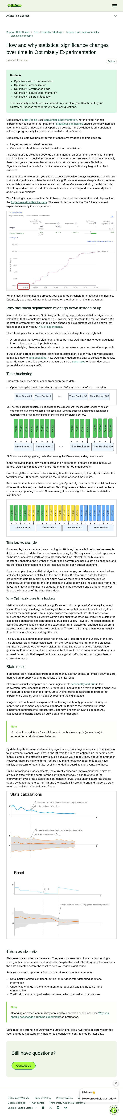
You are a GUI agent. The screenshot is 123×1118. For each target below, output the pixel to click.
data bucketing (37, 357)
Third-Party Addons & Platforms (67, 1102)
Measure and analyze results (82, 32)
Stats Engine (29, 119)
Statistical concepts (22, 35)
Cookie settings (16, 1102)
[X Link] (50, 1107)
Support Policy (43, 1097)
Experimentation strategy (48, 32)
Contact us (23, 1065)
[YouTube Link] (65, 1107)
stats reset (78, 361)
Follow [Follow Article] (111, 61)
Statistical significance (69, 123)
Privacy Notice (64, 1097)
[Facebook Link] (43, 1107)
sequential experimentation (60, 119)
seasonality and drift (83, 684)
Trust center (37, 1102)
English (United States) (22, 1107)
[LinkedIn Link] (58, 1107)
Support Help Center (18, 32)
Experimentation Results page (29, 202)
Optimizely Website (18, 1097)
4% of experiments (50, 326)
